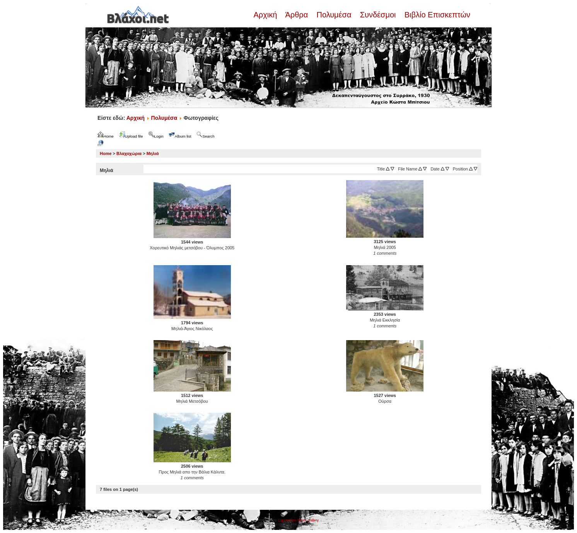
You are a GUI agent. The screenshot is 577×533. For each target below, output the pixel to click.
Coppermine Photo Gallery (298, 520)
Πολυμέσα (333, 14)
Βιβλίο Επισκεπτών (436, 14)
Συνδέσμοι (378, 14)
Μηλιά (153, 153)
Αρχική (266, 14)
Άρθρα (296, 14)
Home (106, 153)
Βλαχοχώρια (129, 153)
